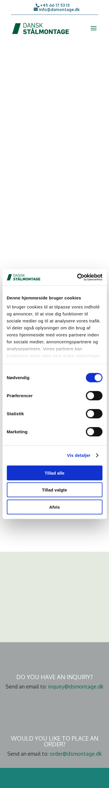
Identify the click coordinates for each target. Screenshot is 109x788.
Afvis (54, 506)
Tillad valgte (54, 489)
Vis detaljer (79, 455)
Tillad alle (54, 472)
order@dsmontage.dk (76, 753)
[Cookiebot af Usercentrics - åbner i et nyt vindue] (77, 277)
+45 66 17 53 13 (54, 5)
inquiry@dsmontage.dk (75, 686)
